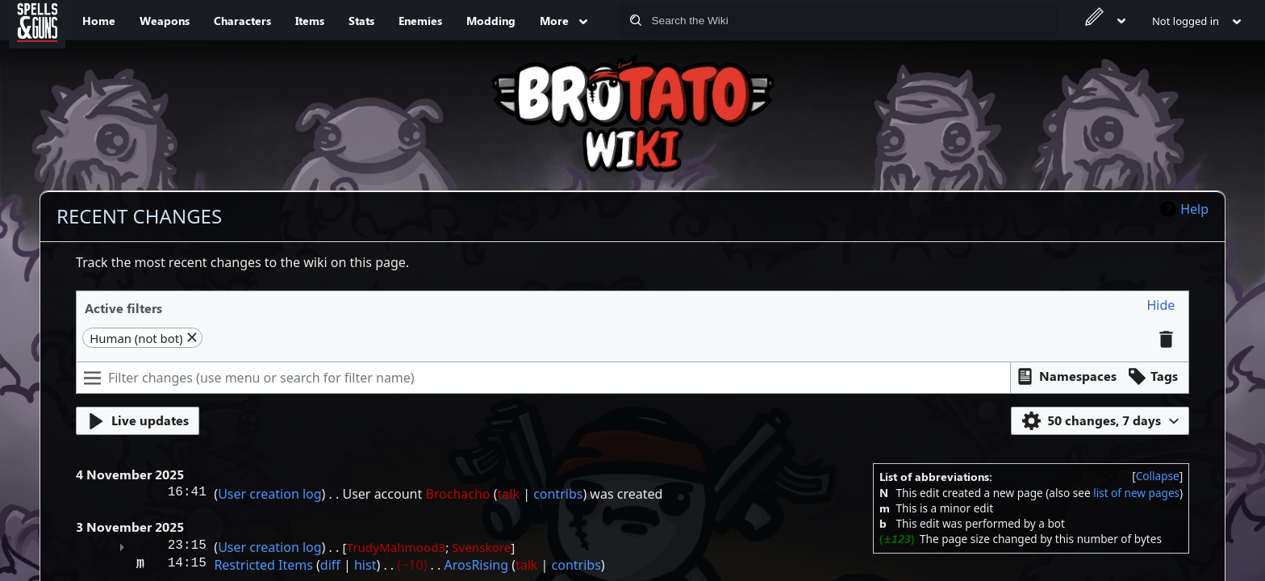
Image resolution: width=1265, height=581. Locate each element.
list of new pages (1136, 492)
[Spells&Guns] (37, 20)
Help (1194, 209)
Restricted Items (263, 565)
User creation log (269, 494)
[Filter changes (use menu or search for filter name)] (543, 378)
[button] (1161, 305)
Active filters (123, 307)
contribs (557, 494)
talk (509, 494)
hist (365, 565)
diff (330, 565)
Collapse (1157, 475)
